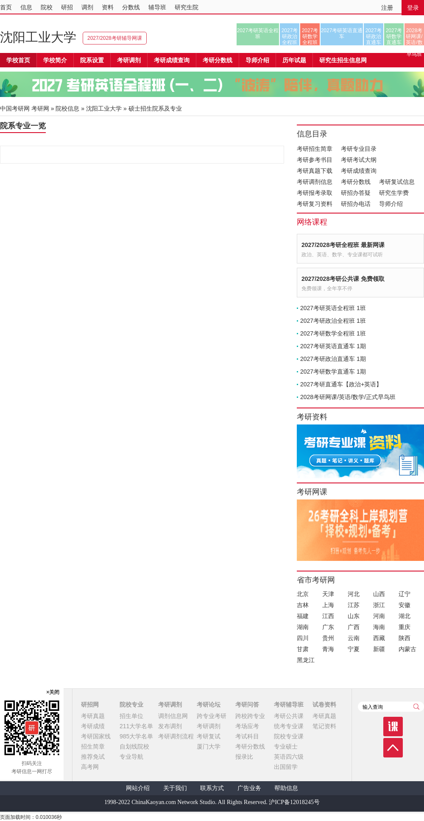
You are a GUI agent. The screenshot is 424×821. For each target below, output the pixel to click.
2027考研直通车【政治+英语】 (341, 384)
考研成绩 (93, 726)
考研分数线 (356, 181)
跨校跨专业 (250, 716)
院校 (47, 7)
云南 (354, 638)
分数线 (131, 7)
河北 (354, 594)
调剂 (87, 7)
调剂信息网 (173, 716)
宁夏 (354, 649)
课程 (393, 726)
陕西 (404, 638)
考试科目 (247, 736)
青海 (328, 649)
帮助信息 (286, 788)
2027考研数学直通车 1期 (333, 371)
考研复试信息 (397, 181)
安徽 (404, 605)
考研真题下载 (314, 170)
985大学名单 (136, 736)
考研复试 (208, 736)
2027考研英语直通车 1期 (333, 346)
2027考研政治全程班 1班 (333, 320)
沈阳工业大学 (38, 37)
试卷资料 (324, 704)
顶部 (393, 747)
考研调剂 (129, 60)
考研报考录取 (314, 192)
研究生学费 (394, 192)
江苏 (354, 605)
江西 (328, 616)
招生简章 (93, 746)
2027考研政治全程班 (290, 36)
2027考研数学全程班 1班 (333, 333)
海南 (379, 627)
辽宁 (404, 594)
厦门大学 (208, 746)
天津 (328, 594)
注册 (387, 7)
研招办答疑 (356, 192)
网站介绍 (138, 788)
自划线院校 (134, 746)
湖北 (404, 616)
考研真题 (93, 716)
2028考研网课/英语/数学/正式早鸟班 (414, 36)
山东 (354, 616)
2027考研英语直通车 (342, 33)
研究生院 (186, 7)
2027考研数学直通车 (394, 36)
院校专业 (131, 704)
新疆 (379, 649)
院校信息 (67, 108)
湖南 (303, 627)
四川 (303, 638)
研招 (67, 7)
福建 (303, 616)
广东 (328, 627)
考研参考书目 (314, 159)
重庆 (404, 627)
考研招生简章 (314, 148)
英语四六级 (289, 756)
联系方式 (212, 788)
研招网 (90, 704)
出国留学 (286, 766)
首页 (6, 7)
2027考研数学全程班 (310, 36)
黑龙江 (306, 660)
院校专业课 (289, 736)
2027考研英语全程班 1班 (333, 308)
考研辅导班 (289, 704)
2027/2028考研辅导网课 (114, 38)
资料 (108, 7)
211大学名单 (136, 726)
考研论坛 (208, 704)
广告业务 (249, 788)
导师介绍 (257, 60)
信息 (26, 7)
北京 (303, 594)
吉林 (303, 605)
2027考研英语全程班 (258, 33)
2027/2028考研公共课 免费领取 (343, 278)
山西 (379, 594)
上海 (328, 605)
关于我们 (175, 788)
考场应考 (247, 726)
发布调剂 (170, 726)
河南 (379, 616)
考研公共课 (289, 716)
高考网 (90, 766)
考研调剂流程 (176, 736)
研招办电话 (356, 203)
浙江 (379, 605)
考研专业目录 (359, 148)
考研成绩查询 (359, 170)
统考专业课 (289, 726)
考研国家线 (96, 736)
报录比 (244, 756)
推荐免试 (93, 756)
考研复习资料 (314, 203)
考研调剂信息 (314, 181)
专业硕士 (286, 746)
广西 (354, 627)
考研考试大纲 (359, 159)
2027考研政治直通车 (373, 36)
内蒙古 (407, 649)
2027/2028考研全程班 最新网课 (343, 244)
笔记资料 (324, 726)
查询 (416, 707)
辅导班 (157, 7)
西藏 (379, 638)
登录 (413, 7)
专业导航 (131, 756)
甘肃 (303, 649)
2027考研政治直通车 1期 (333, 358)
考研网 (40, 108)
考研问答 (247, 704)
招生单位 (131, 716)
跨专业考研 (211, 716)
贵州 (328, 638)
